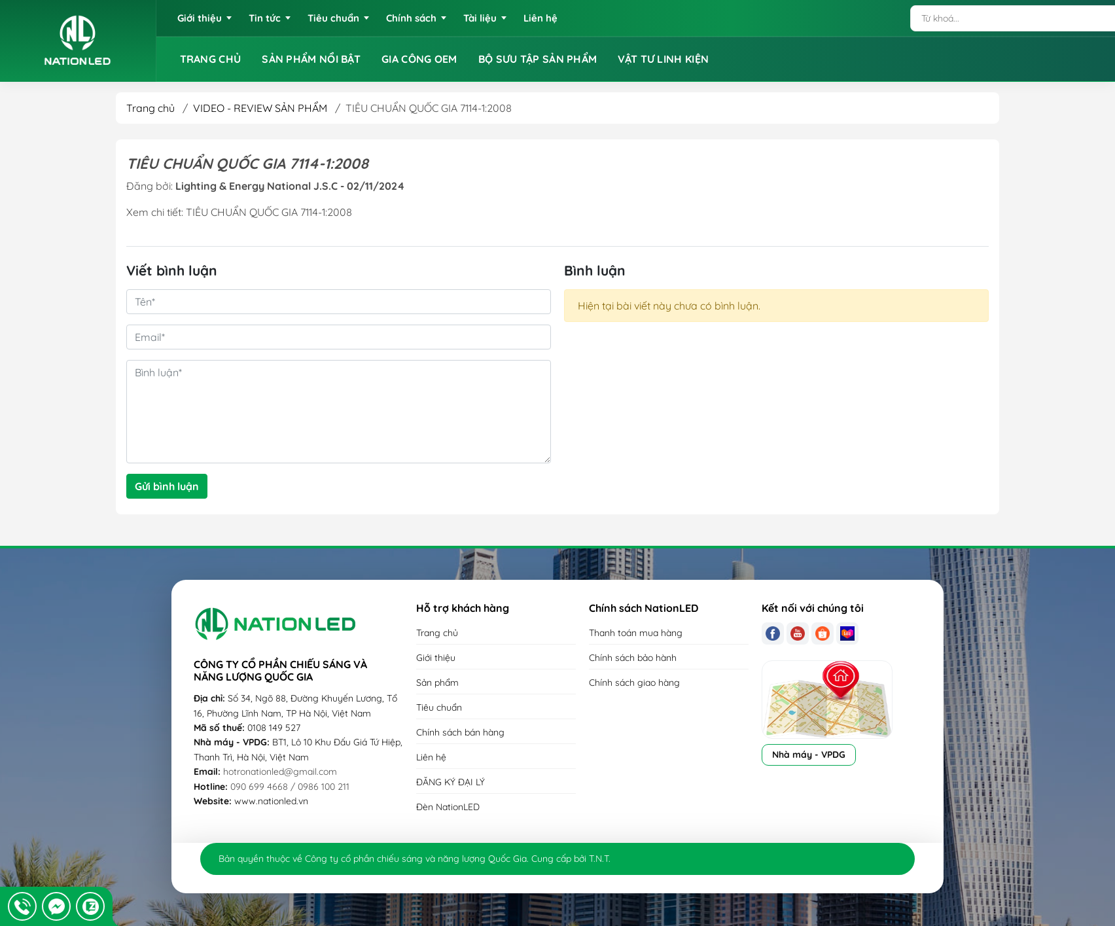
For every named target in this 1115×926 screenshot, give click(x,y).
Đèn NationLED (448, 807)
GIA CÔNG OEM (419, 58)
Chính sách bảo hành (633, 658)
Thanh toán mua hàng (635, 633)
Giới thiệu (435, 658)
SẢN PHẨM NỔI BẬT (311, 58)
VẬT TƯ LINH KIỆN (663, 58)
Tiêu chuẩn (439, 707)
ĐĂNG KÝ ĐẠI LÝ (450, 782)
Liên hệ (431, 757)
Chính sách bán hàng (460, 732)
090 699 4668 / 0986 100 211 (289, 786)
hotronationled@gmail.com (280, 771)
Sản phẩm (437, 682)
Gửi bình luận (167, 486)
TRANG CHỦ (210, 58)
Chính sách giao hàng (634, 682)
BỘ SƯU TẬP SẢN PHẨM (537, 58)
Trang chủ (150, 108)
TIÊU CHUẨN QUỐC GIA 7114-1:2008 (269, 212)
